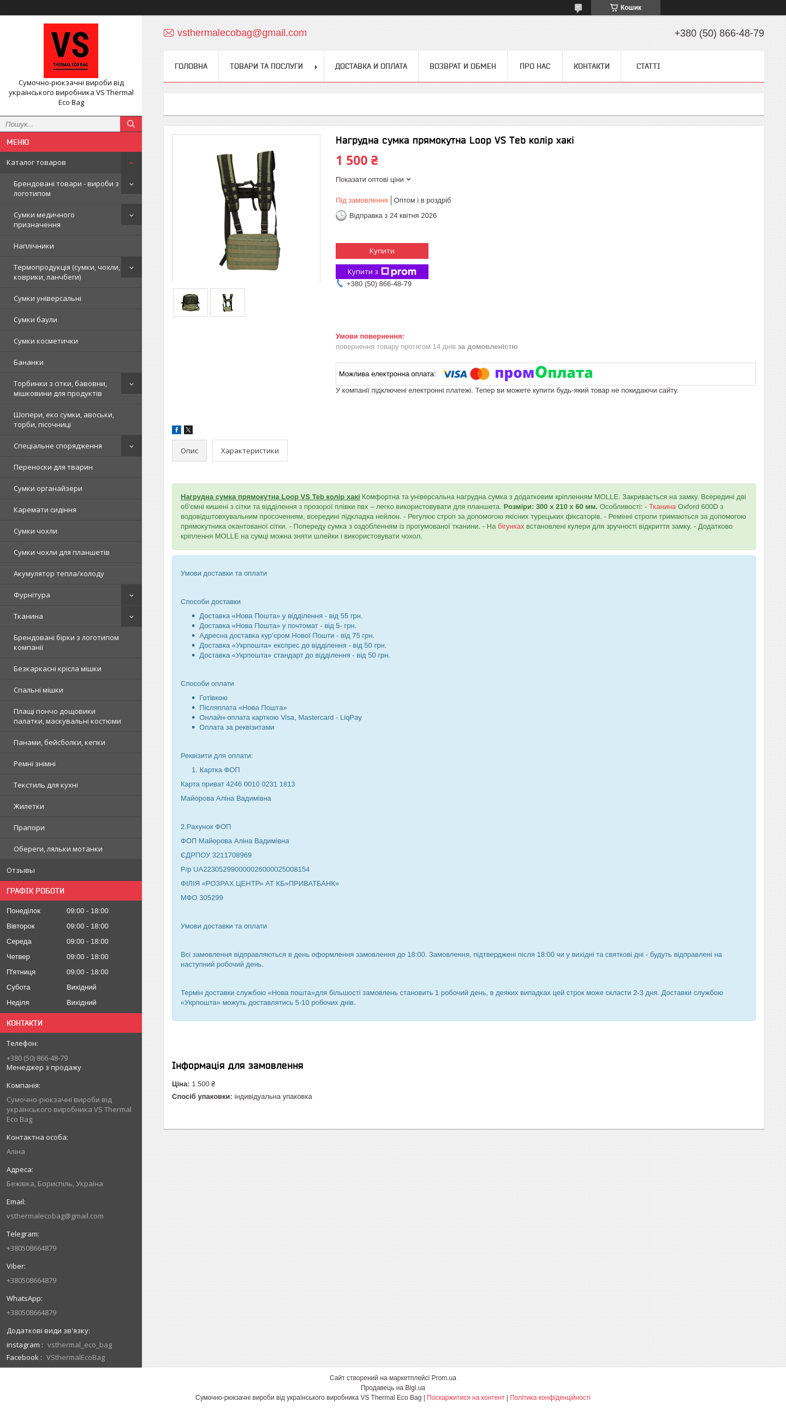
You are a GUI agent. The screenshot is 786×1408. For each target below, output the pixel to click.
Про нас (535, 66)
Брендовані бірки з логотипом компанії (66, 642)
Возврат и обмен (463, 66)
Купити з (382, 272)
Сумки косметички (46, 341)
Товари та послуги (266, 66)
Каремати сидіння (45, 509)
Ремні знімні (35, 763)
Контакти (592, 66)
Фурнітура (32, 595)
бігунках (511, 526)
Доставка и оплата (371, 66)
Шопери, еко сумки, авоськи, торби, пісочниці (64, 419)
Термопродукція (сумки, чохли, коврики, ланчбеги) (67, 272)
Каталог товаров (36, 162)
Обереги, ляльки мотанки (58, 849)
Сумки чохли (35, 531)
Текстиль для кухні (46, 785)
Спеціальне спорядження (58, 446)
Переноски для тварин (53, 467)
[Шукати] (131, 124)
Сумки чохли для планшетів (62, 552)
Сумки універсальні (47, 298)
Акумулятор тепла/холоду (59, 573)
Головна (191, 66)
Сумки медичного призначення (44, 219)
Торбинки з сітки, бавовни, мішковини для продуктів (60, 388)
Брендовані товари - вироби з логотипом (66, 188)
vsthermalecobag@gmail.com (55, 1216)
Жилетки (29, 806)
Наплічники (34, 246)
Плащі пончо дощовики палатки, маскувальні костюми (67, 716)
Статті (648, 66)
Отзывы (21, 870)
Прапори (29, 827)
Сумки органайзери (48, 488)
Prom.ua (444, 1378)
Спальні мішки (38, 690)
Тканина (28, 616)
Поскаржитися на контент (465, 1397)
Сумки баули (35, 319)
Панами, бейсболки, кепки (59, 742)
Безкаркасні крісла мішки (58, 668)
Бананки (29, 362)
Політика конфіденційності (550, 1397)
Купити (382, 251)
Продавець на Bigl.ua (393, 1388)
